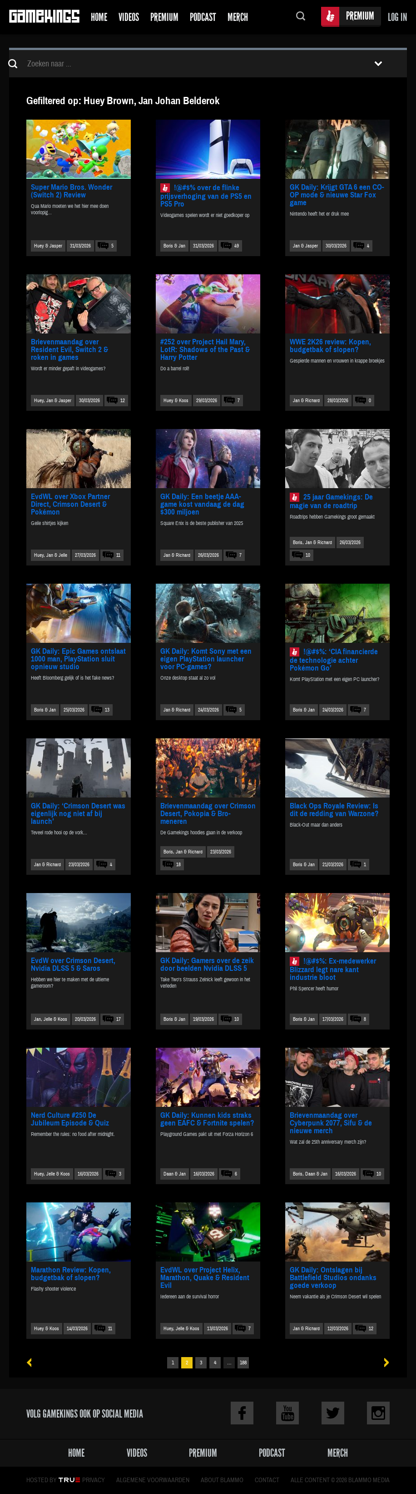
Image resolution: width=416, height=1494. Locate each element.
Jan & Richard (306, 400)
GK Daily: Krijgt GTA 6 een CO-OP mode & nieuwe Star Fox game (337, 194)
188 (243, 1362)
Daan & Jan (174, 1174)
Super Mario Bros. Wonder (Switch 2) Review (71, 191)
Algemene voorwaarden (152, 1480)
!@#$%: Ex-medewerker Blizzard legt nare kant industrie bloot (333, 969)
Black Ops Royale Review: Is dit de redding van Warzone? (334, 809)
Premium (164, 17)
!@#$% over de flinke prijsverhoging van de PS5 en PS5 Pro (206, 196)
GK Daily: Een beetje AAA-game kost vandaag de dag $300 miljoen (202, 504)
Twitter (333, 1413)
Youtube (287, 1413)
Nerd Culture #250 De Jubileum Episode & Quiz (70, 1119)
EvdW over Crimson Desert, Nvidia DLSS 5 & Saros (73, 964)
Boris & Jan (174, 245)
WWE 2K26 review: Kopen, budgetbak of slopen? (330, 345)
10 (308, 555)
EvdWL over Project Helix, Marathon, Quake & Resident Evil (204, 1277)
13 (107, 710)
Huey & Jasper (48, 245)
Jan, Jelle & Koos (50, 1019)
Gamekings (44, 17)
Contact (267, 1480)
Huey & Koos (175, 400)
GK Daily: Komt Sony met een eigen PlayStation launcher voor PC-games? (206, 658)
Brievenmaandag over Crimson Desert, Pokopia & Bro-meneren (208, 813)
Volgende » (383, 1362)
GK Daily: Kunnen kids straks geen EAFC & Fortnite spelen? (207, 1119)
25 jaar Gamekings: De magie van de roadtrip (331, 501)
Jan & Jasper (305, 245)
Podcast (203, 17)
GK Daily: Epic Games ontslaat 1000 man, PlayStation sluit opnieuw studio (78, 658)
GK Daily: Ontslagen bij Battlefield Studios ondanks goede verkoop (333, 1277)
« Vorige (32, 1362)
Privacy (93, 1480)
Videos (129, 17)
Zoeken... (300, 17)
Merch (238, 17)
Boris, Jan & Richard (312, 542)
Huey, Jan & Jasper (52, 400)
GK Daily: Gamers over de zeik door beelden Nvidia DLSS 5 (207, 964)
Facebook (242, 1413)
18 (178, 864)
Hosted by (41, 1480)
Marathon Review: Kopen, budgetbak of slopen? (71, 1273)
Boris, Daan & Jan (310, 1174)
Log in (397, 17)
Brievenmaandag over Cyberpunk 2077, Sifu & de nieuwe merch (331, 1123)
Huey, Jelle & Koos (52, 1174)
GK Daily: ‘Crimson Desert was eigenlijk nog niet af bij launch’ (78, 813)
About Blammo (222, 1480)
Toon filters (378, 63)
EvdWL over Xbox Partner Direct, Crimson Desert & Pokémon (70, 504)
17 (118, 1019)
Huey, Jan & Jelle (50, 555)
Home (99, 17)
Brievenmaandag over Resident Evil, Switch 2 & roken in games (69, 349)
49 (236, 245)
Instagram (378, 1413)
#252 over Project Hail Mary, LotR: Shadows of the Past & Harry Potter (205, 349)
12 (122, 400)
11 (118, 555)
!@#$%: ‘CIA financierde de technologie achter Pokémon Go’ (334, 660)
